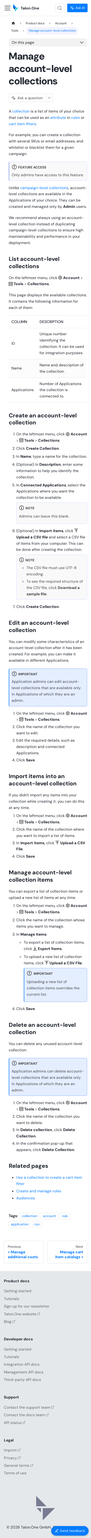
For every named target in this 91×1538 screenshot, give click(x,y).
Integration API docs (22, 1364)
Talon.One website (22, 1314)
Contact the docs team (26, 1414)
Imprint (12, 1450)
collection (21, 111)
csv (37, 1224)
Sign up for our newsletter (27, 1306)
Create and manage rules (38, 1191)
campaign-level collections (44, 187)
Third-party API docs (22, 1379)
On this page (23, 42)
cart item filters (22, 123)
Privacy (12, 1457)
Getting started (17, 1290)
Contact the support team (29, 1407)
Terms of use (15, 1473)
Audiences (25, 1198)
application (20, 1224)
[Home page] (13, 23)
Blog (9, 1321)
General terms (18, 1465)
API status (14, 1422)
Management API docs (23, 1372)
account (49, 1216)
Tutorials (11, 1298)
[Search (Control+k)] (59, 8)
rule (65, 1216)
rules (75, 117)
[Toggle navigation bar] (7, 8)
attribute (58, 117)
